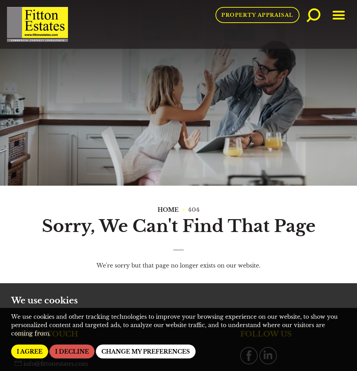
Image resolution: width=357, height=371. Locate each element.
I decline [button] (72, 351)
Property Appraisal (257, 15)
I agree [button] (30, 351)
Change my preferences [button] (145, 351)
